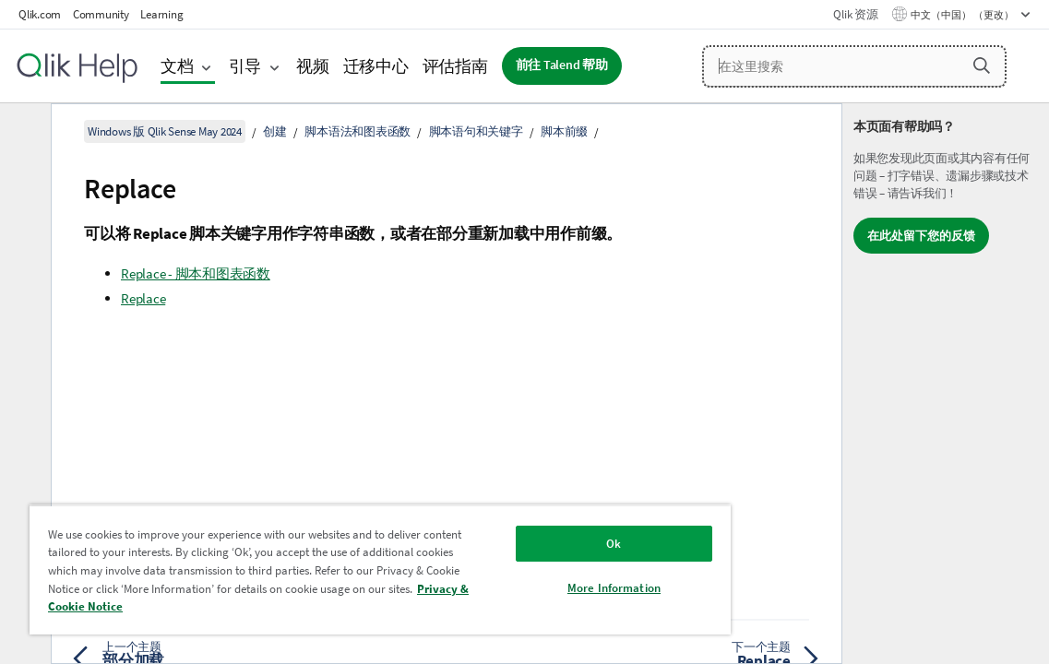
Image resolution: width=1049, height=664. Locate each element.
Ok (535, 543)
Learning (161, 14)
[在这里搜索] (854, 66)
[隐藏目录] (23, 132)
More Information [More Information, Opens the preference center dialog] (535, 588)
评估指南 (455, 66)
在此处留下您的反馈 (921, 235)
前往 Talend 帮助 (562, 65)
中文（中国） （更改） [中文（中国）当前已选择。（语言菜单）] (963, 14)
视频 (312, 66)
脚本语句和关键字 (476, 131)
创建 (275, 131)
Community (101, 14)
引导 (245, 66)
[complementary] (945, 383)
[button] (981, 65)
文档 (177, 66)
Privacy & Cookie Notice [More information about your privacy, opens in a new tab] (312, 606)
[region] (334, 569)
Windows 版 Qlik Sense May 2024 (165, 131)
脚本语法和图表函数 (357, 131)
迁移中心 (376, 66)
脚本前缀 (564, 131)
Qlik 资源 (855, 14)
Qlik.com (39, 14)
